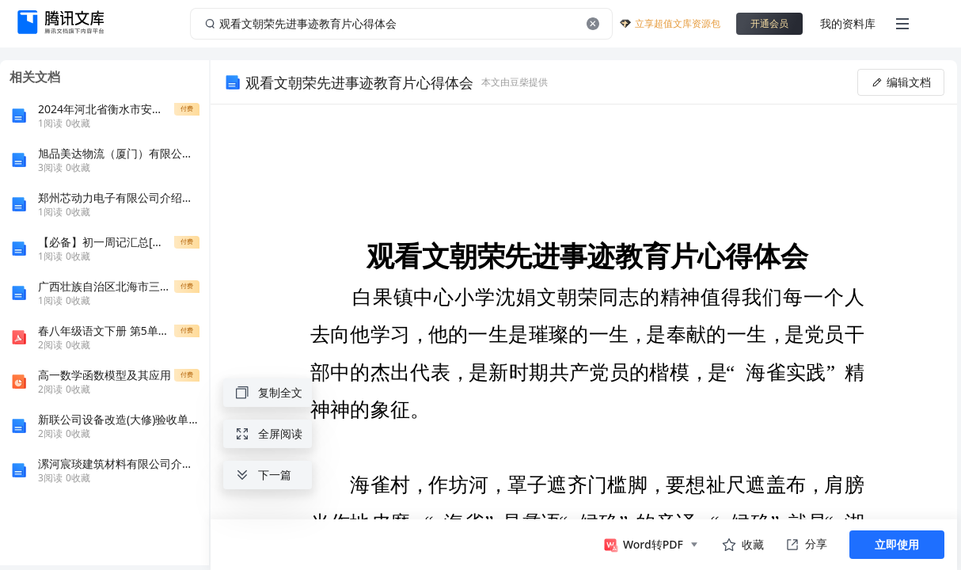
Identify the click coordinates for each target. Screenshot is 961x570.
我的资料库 (848, 23)
